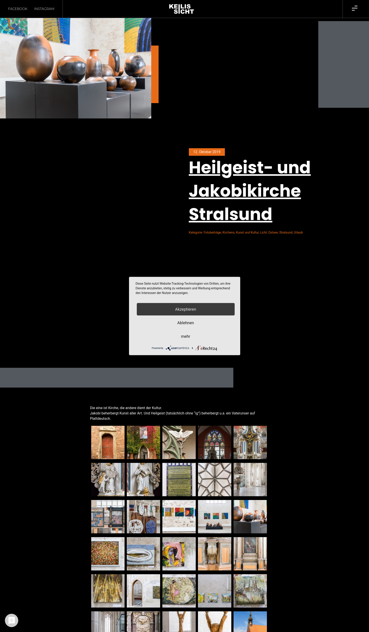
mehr (185, 336)
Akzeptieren (185, 309)
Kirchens (228, 232)
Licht (263, 232)
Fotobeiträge (212, 232)
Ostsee (273, 232)
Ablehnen (185, 322)
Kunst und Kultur (247, 232)
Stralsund (285, 232)
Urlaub (298, 232)
